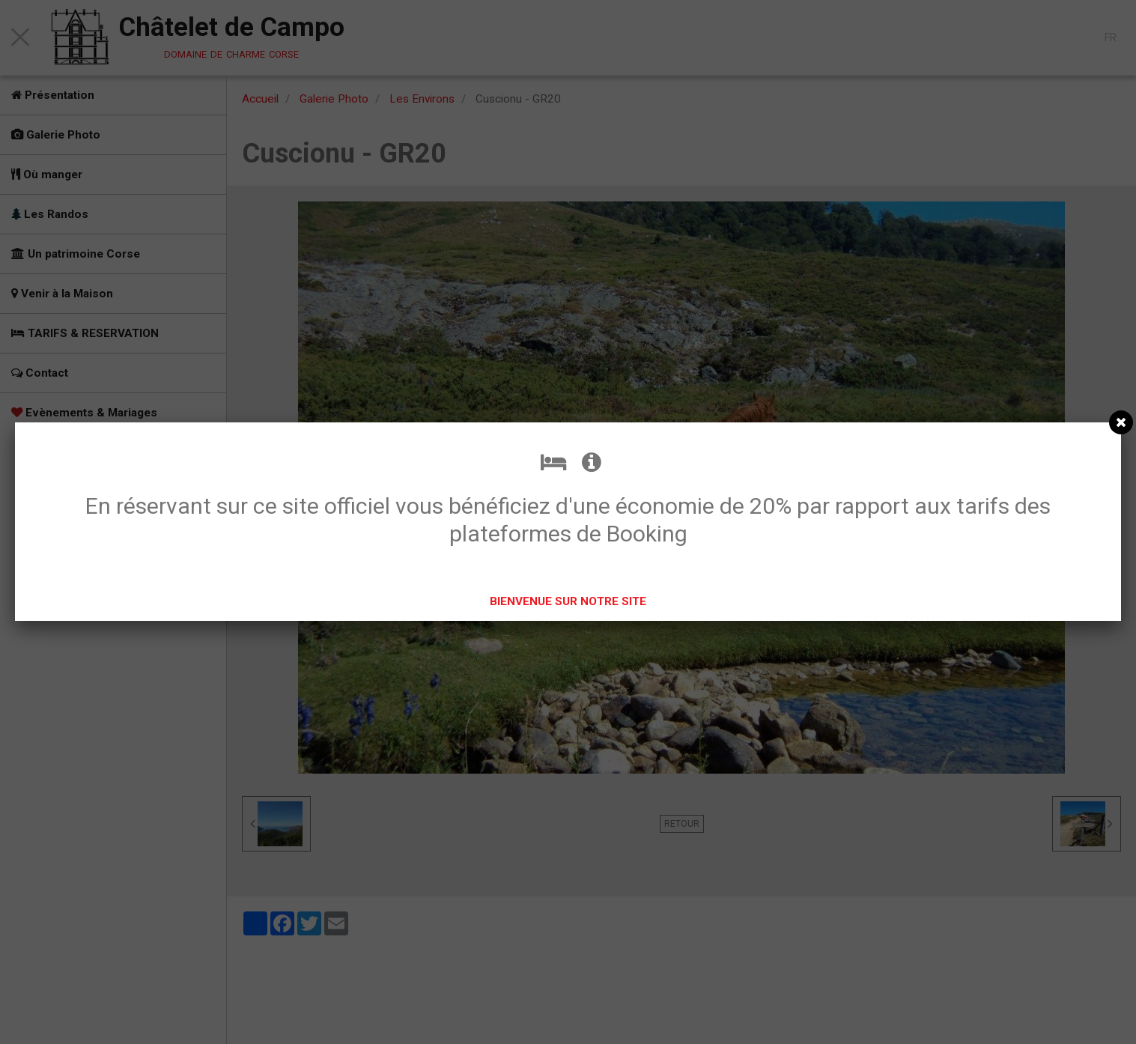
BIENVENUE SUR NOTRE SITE (568, 601)
